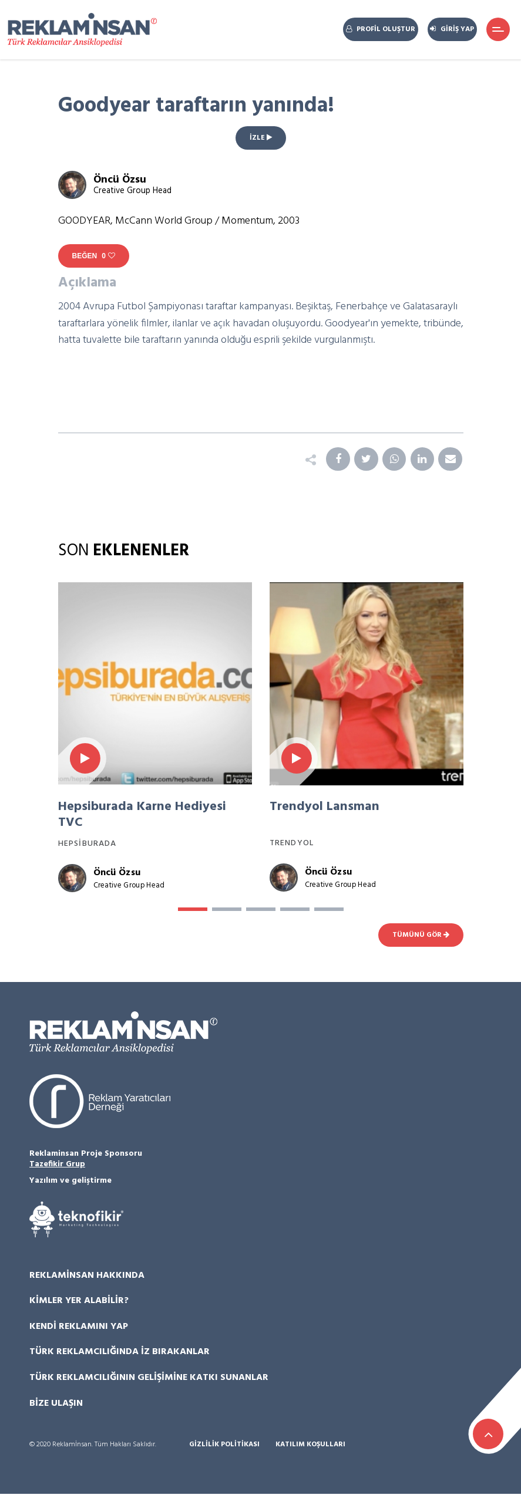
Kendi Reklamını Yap (78, 1327)
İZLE (261, 138)
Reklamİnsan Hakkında (86, 1276)
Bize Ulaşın (56, 1404)
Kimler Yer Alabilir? (79, 1301)
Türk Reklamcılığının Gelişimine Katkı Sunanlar (148, 1378)
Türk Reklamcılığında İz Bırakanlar (119, 1353)
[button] (192, 910)
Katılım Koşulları (310, 1445)
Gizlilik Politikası (224, 1445)
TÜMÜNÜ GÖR (420, 935)
